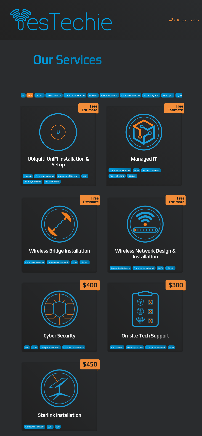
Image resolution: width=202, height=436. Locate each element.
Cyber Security (61, 319)
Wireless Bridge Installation (61, 236)
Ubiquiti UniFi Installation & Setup (58, 146)
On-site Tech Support (147, 319)
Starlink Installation (61, 398)
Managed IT (144, 146)
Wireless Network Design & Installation (147, 236)
